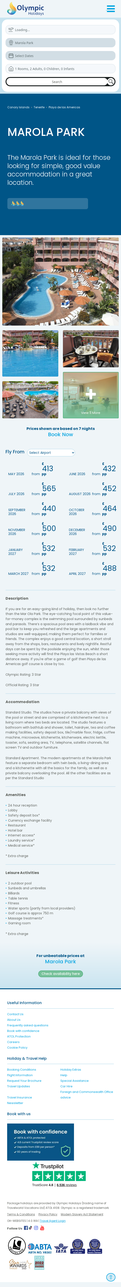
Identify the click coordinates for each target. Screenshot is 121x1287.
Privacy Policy (47, 1219)
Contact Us (15, 1019)
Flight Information (20, 1080)
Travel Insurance (19, 1102)
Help (63, 1080)
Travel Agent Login (53, 1226)
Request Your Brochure (24, 1086)
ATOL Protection (19, 1041)
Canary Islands (18, 107)
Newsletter (15, 1108)
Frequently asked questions (27, 1030)
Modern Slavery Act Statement (82, 1219)
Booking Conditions (21, 1074)
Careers (13, 1047)
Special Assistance (74, 1086)
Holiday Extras (70, 1074)
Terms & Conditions (21, 1219)
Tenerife (39, 107)
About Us (14, 1024)
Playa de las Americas (64, 107)
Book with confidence (23, 1036)
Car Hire (66, 1091)
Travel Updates (18, 1091)
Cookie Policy (17, 1052)
